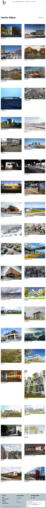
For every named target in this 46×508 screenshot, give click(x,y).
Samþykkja (28, 505)
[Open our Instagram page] (34, 498)
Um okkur (27, 1)
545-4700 (18, 501)
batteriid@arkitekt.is (19, 502)
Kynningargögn (18, 1)
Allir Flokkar (41, 17)
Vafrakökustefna (13, 506)
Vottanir (21, 506)
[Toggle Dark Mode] (43, 1)
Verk (13, 1)
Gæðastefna (17, 506)
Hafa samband (33, 1)
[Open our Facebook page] (32, 498)
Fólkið (23, 1)
